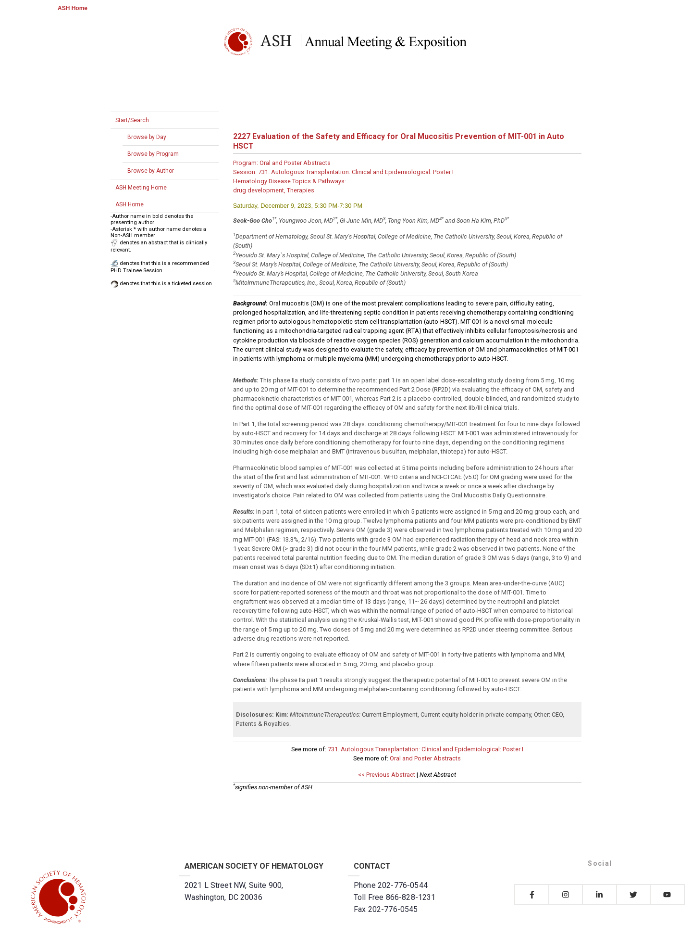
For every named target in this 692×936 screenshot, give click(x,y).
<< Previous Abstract (386, 774)
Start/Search (132, 120)
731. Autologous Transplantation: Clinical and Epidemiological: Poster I (425, 749)
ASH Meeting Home (141, 187)
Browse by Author (150, 170)
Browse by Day (146, 137)
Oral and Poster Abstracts (425, 758)
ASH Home (72, 8)
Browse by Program (153, 154)
